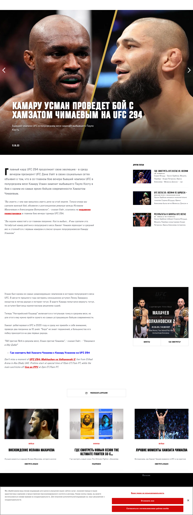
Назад (5, 70)
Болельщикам (143, 11)
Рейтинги (22, 11)
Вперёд (188, 70)
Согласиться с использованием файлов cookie (148, 509)
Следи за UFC (160, 11)
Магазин (175, 11)
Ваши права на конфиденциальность (147, 493)
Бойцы (35, 11)
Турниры (9, 11)
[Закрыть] (188, 500)
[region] (96, 501)
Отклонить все (147, 501)
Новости (47, 11)
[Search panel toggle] (183, 11)
